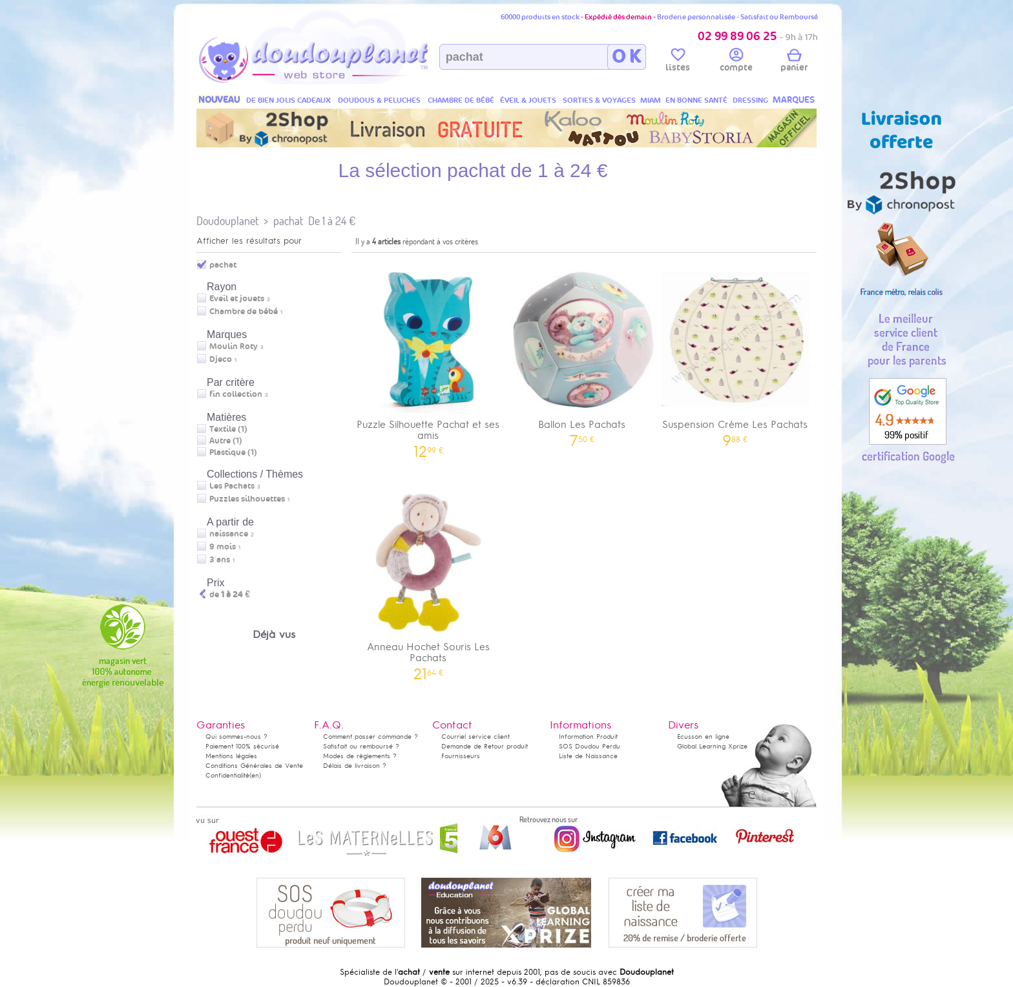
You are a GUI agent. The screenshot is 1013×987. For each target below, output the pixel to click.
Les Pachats (232, 486)
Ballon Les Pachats (582, 352)
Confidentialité (227, 775)
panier (794, 62)
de (229, 594)
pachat (288, 220)
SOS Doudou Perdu (589, 746)
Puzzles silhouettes (247, 499)
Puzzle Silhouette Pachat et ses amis (428, 357)
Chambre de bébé (243, 311)
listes (677, 62)
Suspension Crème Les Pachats (735, 352)
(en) (255, 775)
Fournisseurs (460, 755)
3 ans (219, 560)
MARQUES (794, 99)
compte (736, 62)
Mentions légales (231, 755)
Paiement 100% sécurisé (242, 746)
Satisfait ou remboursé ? (361, 746)
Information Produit (588, 736)
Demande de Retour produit (484, 746)
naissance (228, 534)
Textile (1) (228, 429)
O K (626, 57)
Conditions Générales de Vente (254, 765)
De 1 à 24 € (331, 220)
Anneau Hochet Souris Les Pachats (428, 580)
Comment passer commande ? (370, 736)
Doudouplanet (227, 220)
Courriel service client (475, 736)
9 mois (222, 547)
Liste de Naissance (588, 755)
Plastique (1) (233, 452)
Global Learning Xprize (712, 746)
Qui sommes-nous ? (236, 736)
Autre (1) (225, 441)
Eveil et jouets (236, 298)
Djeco (220, 359)
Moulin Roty (233, 346)
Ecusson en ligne (703, 736)
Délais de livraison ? (354, 765)
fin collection (235, 394)
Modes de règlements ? (360, 755)
